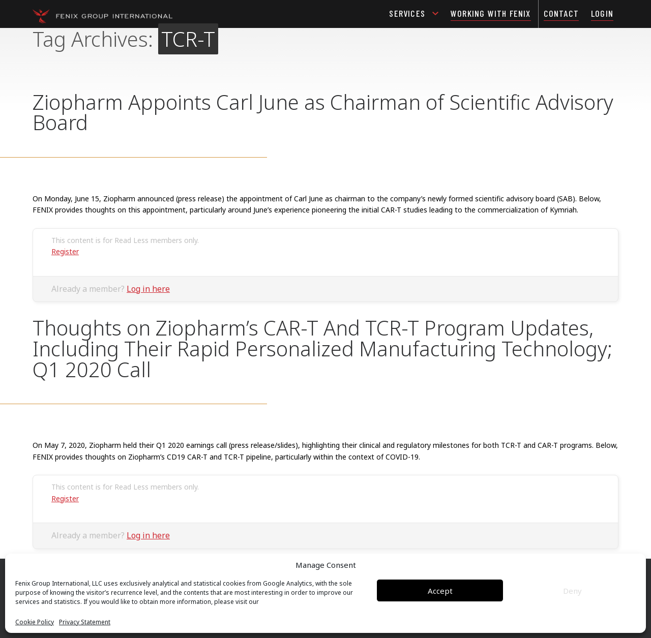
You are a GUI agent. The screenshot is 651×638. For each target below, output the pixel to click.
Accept (440, 591)
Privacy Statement (84, 622)
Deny (572, 591)
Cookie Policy (34, 622)
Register (65, 251)
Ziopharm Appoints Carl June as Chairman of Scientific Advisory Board (323, 112)
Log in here (148, 288)
